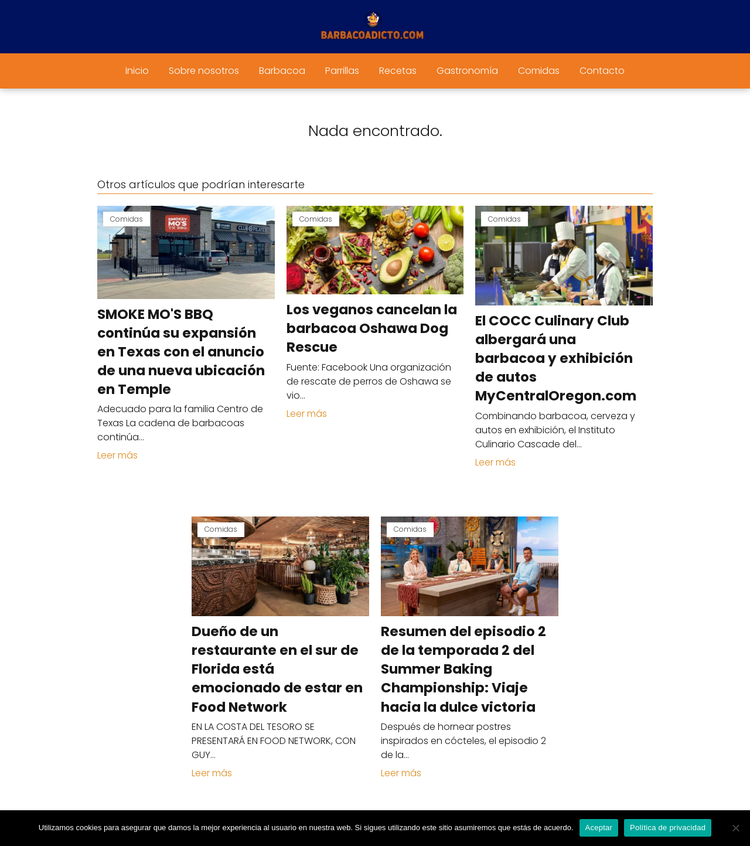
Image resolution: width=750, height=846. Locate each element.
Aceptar (599, 827)
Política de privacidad (667, 827)
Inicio (137, 70)
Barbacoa (282, 70)
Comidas (539, 70)
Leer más (117, 455)
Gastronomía (467, 70)
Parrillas (342, 70)
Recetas (398, 70)
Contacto (602, 70)
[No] (735, 828)
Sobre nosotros (204, 70)
